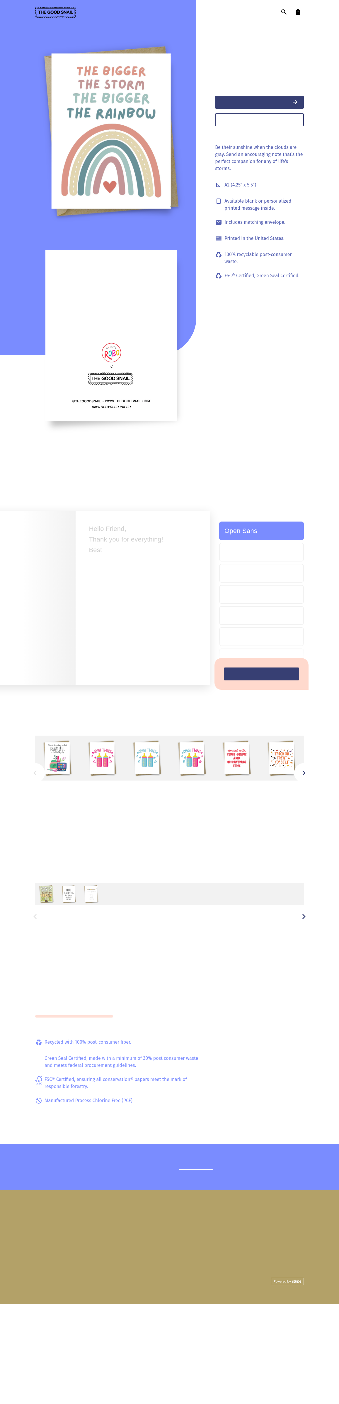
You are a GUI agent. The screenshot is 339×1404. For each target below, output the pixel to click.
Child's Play (242, 594)
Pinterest (294, 1339)
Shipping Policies (244, 1331)
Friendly (235, 615)
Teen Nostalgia (246, 658)
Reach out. (199, 1266)
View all (294, 729)
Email (298, 1347)
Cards (202, 1323)
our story (163, 12)
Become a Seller (246, 1339)
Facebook (294, 1331)
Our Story (198, 1351)
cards (93, 12)
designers (126, 12)
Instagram (293, 1323)
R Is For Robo (229, 39)
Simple (235, 551)
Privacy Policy (152, 1381)
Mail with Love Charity (185, 1359)
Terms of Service (120, 1381)
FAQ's (257, 1323)
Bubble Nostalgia (256, 636)
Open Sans (241, 531)
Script (234, 574)
